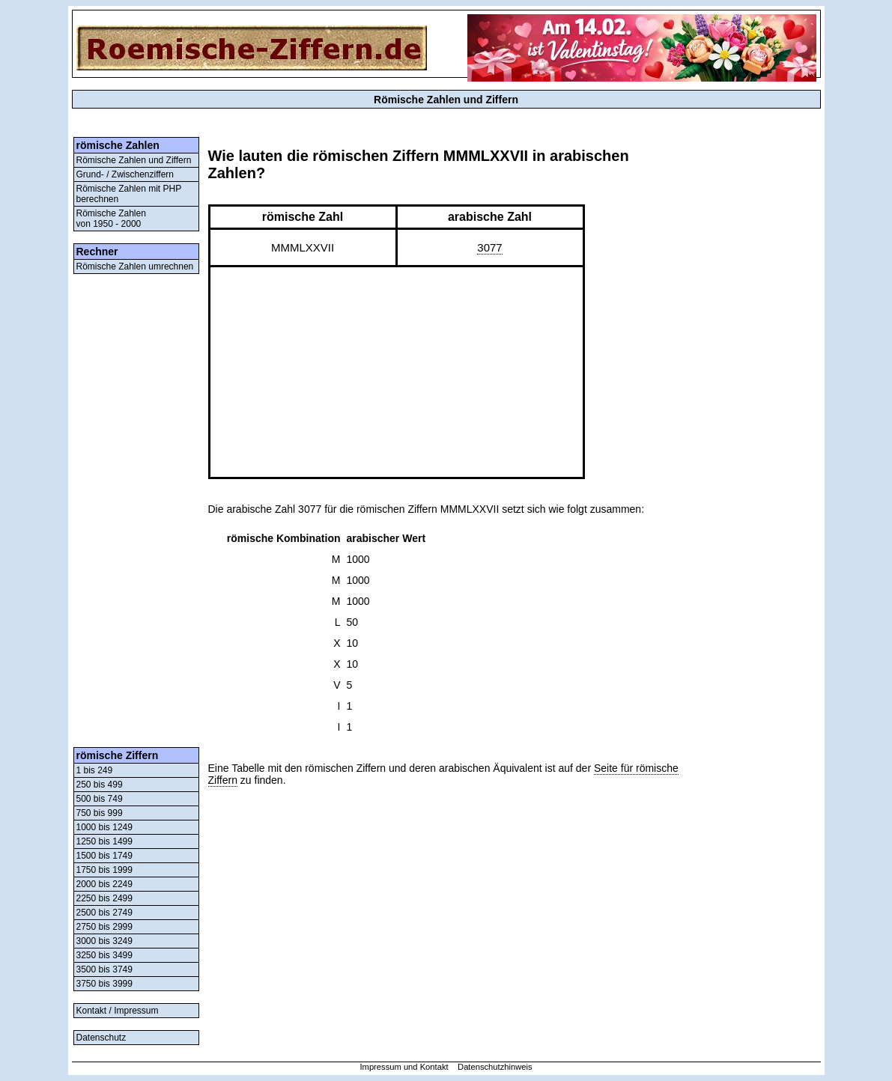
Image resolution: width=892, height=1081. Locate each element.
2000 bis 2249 (104, 884)
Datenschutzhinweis (495, 1066)
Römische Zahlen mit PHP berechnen (129, 193)
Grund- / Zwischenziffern (125, 174)
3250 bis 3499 (104, 955)
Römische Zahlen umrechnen (135, 266)
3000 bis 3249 (104, 941)
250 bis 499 (99, 784)
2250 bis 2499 (104, 898)
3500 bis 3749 (104, 969)
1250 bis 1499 (104, 841)
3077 (489, 247)
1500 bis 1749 (104, 855)
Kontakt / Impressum (117, 1010)
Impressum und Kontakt (403, 1066)
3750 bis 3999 (104, 983)
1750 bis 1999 (104, 870)
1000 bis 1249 (104, 827)
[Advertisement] (136, 510)
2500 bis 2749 (104, 912)
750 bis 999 (99, 813)
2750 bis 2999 (104, 927)
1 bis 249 (94, 770)
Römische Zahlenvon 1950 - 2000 (111, 218)
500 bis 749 (99, 799)
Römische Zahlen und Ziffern (134, 160)
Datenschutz (101, 1037)
